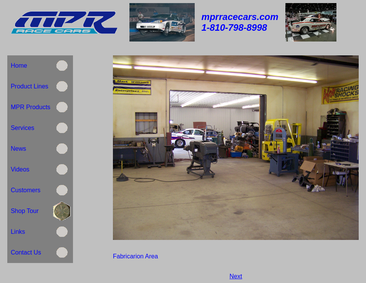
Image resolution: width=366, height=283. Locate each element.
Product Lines (28, 86)
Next (236, 276)
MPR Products (29, 107)
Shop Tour (24, 211)
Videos (19, 169)
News (18, 148)
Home (18, 65)
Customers (25, 190)
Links (17, 231)
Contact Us (26, 252)
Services (22, 128)
